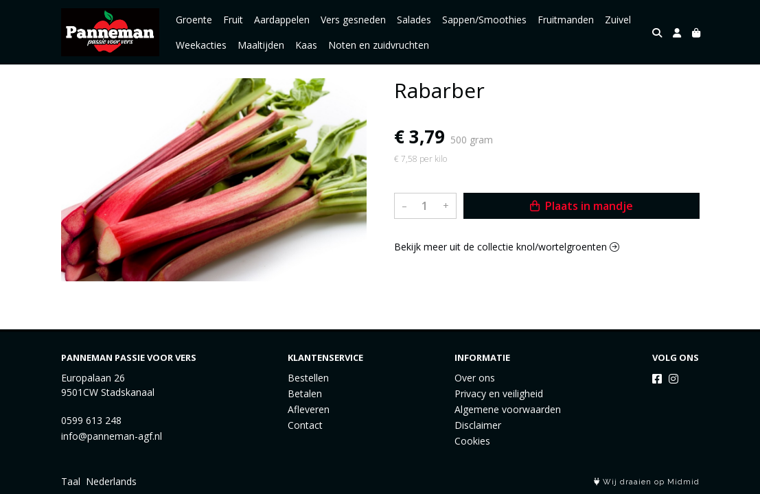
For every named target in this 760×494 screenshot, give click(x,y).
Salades (414, 19)
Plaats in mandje (581, 205)
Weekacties (201, 44)
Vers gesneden (353, 19)
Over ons (474, 377)
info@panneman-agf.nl (111, 436)
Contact (305, 425)
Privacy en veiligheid (498, 393)
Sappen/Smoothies (484, 19)
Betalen (305, 393)
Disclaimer (477, 425)
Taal (70, 481)
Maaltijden (261, 44)
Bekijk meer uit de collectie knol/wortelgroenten (506, 246)
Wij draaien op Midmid (647, 482)
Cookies (472, 440)
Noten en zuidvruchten (378, 44)
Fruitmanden (566, 19)
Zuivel (618, 19)
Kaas (306, 44)
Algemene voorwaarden (507, 409)
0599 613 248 (91, 420)
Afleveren (309, 409)
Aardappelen (282, 19)
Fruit (233, 19)
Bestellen (308, 377)
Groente (194, 19)
